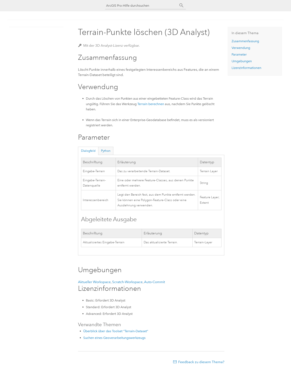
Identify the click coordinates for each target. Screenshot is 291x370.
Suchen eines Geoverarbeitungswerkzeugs (114, 338)
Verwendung (241, 48)
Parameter (239, 54)
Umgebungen (242, 61)
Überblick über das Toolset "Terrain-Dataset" (115, 331)
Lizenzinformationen (246, 68)
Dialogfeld (88, 151)
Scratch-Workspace (127, 282)
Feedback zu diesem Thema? (201, 362)
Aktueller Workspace (94, 282)
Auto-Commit (154, 282)
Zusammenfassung (245, 41)
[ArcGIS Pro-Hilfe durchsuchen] (141, 5)
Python (106, 151)
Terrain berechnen (150, 104)
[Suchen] (181, 5)
